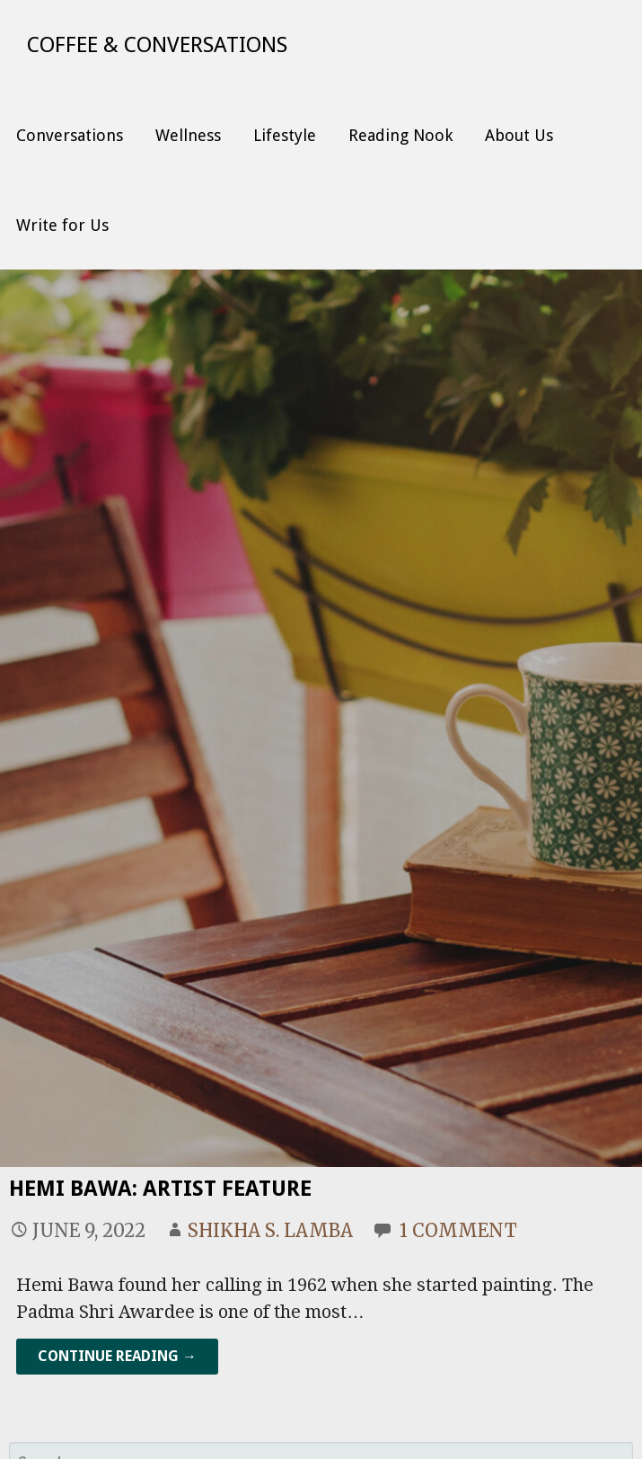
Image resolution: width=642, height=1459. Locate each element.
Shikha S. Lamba (270, 1230)
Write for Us (62, 225)
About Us (519, 135)
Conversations (69, 135)
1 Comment (458, 1230)
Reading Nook (400, 135)
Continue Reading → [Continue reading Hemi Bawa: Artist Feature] (117, 1356)
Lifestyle (284, 135)
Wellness (188, 135)
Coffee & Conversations (157, 44)
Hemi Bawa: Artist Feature (160, 1188)
